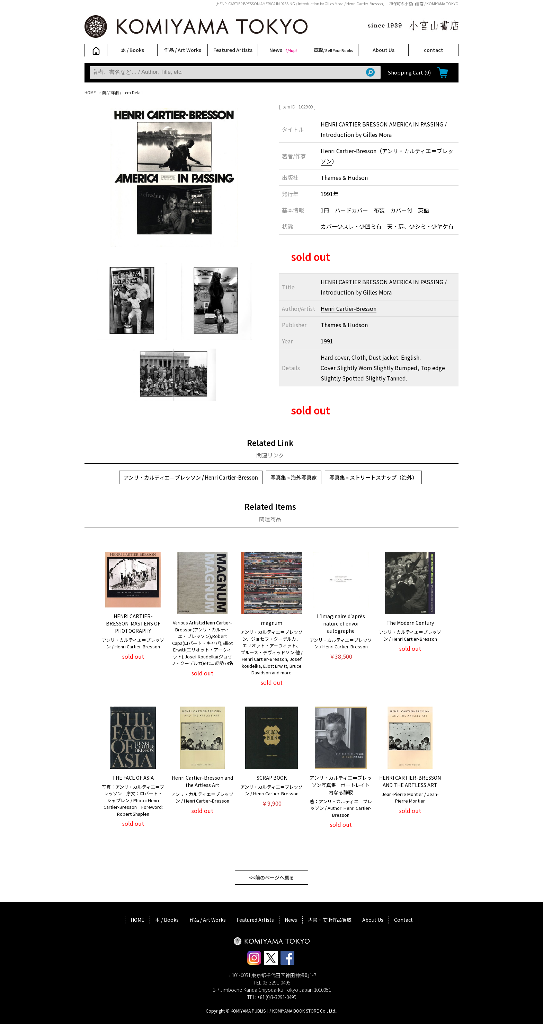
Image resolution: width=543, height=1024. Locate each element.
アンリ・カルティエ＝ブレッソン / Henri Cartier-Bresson (191, 477)
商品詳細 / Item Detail (122, 92)
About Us (383, 49)
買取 (333, 49)
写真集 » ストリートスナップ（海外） (373, 477)
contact (433, 49)
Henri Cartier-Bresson (348, 151)
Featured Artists (232, 49)
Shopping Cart (409, 72)
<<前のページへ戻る (271, 877)
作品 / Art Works (182, 49)
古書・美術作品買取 (329, 919)
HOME (90, 92)
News (283, 49)
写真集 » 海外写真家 (293, 477)
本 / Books (132, 49)
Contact (403, 919)
